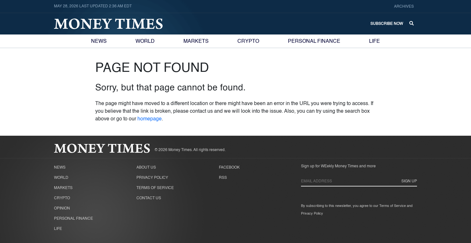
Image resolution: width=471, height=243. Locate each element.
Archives (404, 7)
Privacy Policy (152, 178)
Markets (196, 41)
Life (374, 41)
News (99, 41)
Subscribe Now (386, 24)
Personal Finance (314, 41)
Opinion (62, 208)
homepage (149, 119)
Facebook (229, 168)
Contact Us (148, 198)
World (145, 41)
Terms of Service (155, 188)
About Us (146, 168)
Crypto (248, 41)
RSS (223, 178)
